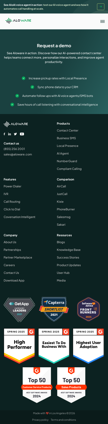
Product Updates (69, 265)
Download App (14, 280)
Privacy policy (40, 419)
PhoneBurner (66, 209)
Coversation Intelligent (19, 217)
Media (61, 280)
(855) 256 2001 (14, 149)
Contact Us (11, 273)
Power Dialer (12, 186)
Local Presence (67, 146)
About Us (10, 242)
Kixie (60, 201)
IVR (6, 194)
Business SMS (66, 138)
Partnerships (12, 250)
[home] (17, 21)
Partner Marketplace (18, 257)
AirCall (61, 186)
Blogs (61, 242)
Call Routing (12, 201)
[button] (102, 21)
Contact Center (67, 130)
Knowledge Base (69, 250)
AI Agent (63, 153)
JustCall (62, 194)
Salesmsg (64, 217)
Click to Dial (12, 209)
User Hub (63, 273)
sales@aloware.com (18, 154)
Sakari (61, 224)
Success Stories (68, 257)
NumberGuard (67, 161)
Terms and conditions (63, 419)
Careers (9, 265)
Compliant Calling (69, 169)
